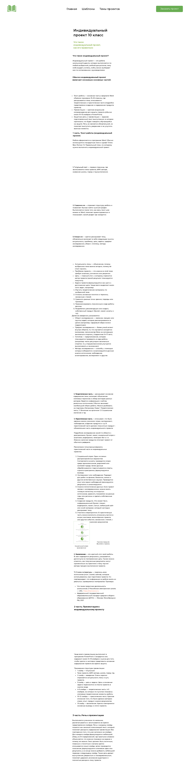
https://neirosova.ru (91, 591)
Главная (72, 9)
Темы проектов (110, 9)
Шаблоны (88, 9)
